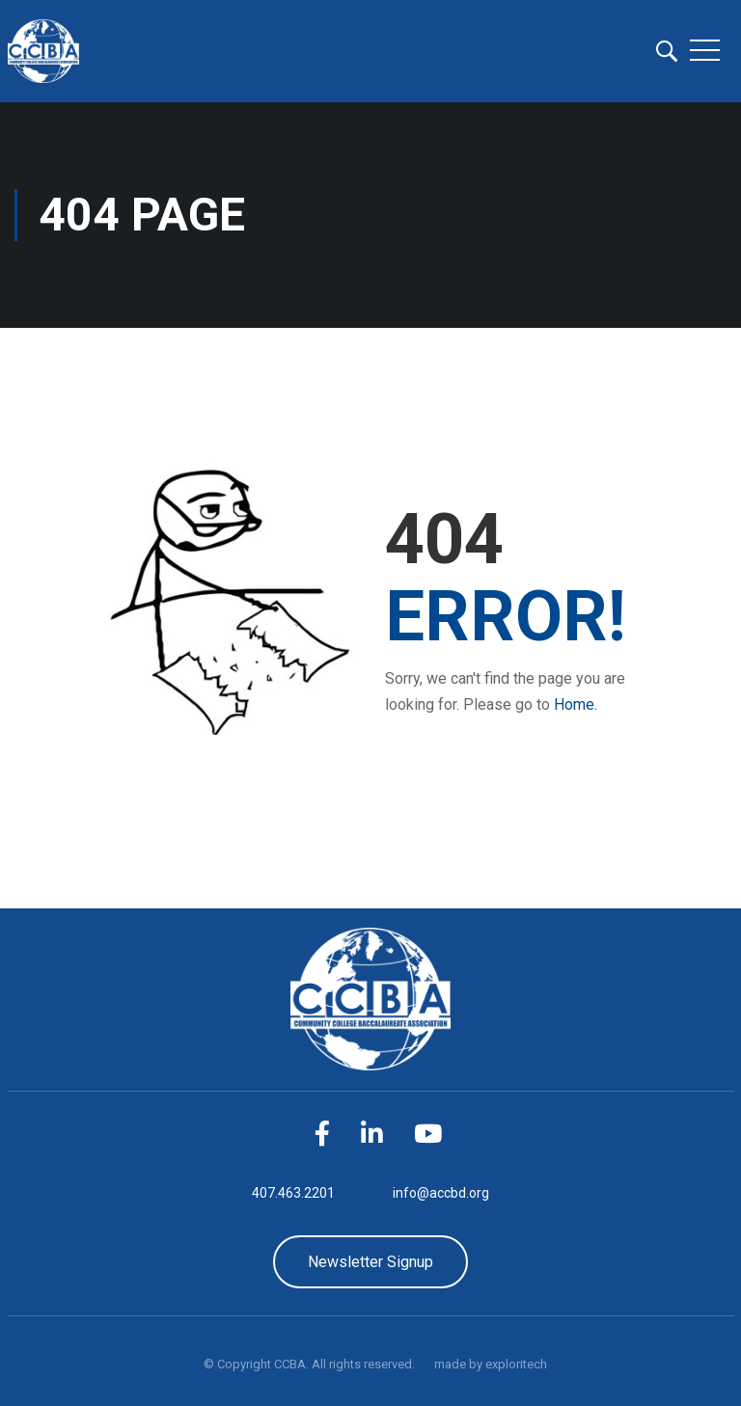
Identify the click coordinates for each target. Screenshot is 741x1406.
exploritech (516, 1364)
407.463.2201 (293, 1193)
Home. (575, 704)
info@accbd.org (441, 1193)
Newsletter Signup (370, 1262)
